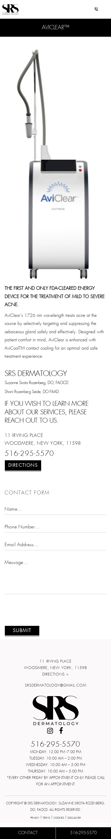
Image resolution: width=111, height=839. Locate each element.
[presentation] (39, 612)
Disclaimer (74, 818)
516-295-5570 (29, 454)
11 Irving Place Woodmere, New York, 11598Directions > (55, 668)
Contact (27, 833)
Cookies (59, 818)
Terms (46, 818)
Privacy (34, 818)
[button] (96, 10)
